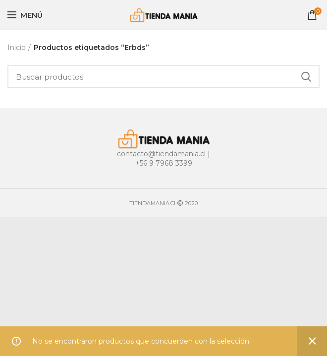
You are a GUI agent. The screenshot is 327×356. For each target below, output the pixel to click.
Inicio (16, 47)
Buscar (306, 76)
